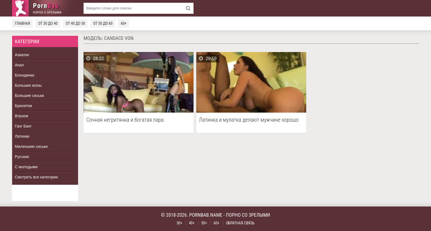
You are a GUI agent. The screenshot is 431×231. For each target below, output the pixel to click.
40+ (192, 223)
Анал (19, 65)
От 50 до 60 (102, 23)
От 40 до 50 (75, 23)
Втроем (21, 116)
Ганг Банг (23, 126)
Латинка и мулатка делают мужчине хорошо (249, 120)
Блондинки (24, 75)
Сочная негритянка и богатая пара (125, 120)
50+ (204, 223)
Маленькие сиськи (31, 146)
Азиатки (22, 55)
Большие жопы (28, 85)
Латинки (22, 136)
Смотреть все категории (36, 177)
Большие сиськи (29, 95)
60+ (123, 23)
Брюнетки (23, 106)
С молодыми (26, 167)
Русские (22, 156)
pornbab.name (205, 215)
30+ (179, 223)
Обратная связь (240, 223)
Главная (22, 23)
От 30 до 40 (47, 23)
